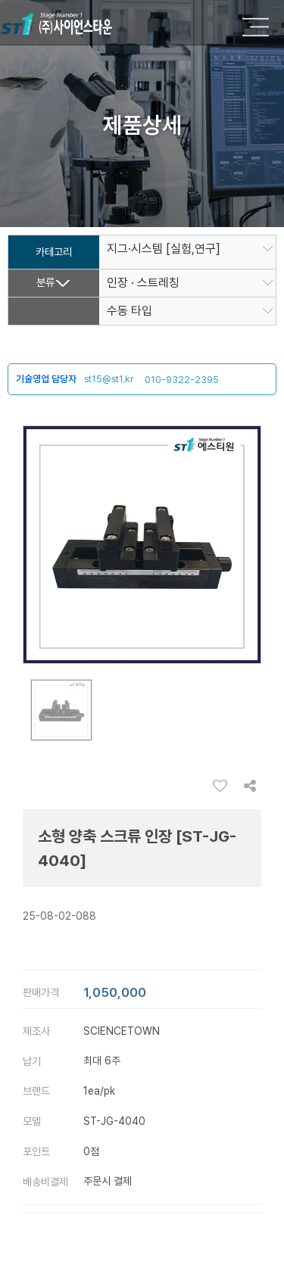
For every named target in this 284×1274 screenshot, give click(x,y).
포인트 (36, 1151)
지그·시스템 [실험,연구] (163, 249)
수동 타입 (129, 311)
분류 (45, 282)
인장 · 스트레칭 (143, 283)
